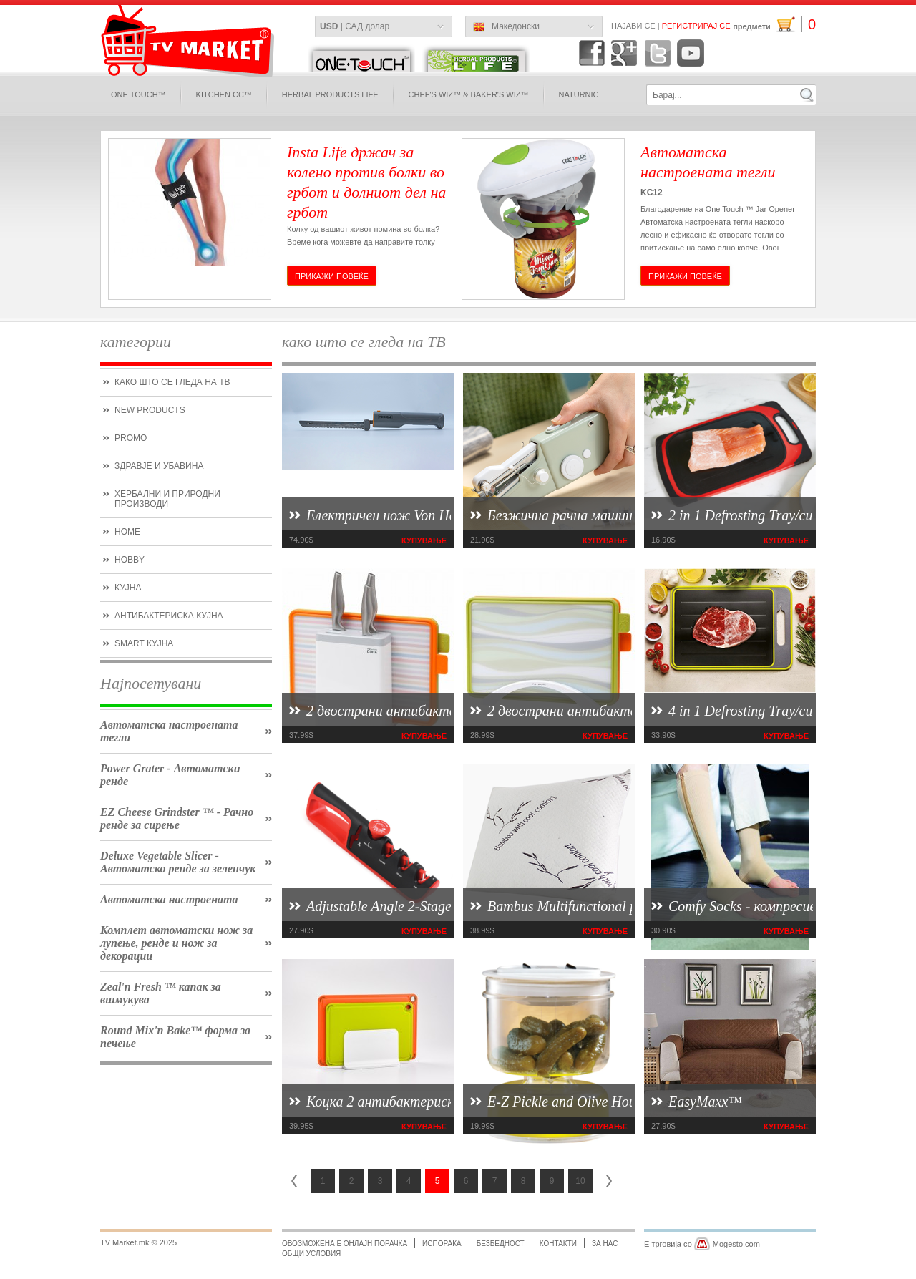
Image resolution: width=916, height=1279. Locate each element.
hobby (129, 560)
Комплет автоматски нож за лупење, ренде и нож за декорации (176, 943)
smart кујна (143, 643)
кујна (127, 588)
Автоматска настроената (169, 899)
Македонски (506, 27)
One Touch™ (138, 94)
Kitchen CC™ (224, 94)
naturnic (579, 94)
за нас (605, 1244)
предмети (774, 24)
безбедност (501, 1244)
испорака (442, 1244)
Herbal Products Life (330, 94)
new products (149, 410)
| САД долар (354, 26)
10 (580, 1181)
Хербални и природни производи (167, 499)
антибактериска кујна (168, 616)
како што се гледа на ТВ (172, 382)
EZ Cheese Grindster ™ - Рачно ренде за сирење (176, 818)
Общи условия (311, 1254)
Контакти (558, 1244)
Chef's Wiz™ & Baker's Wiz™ (469, 94)
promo (130, 438)
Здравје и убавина (158, 466)
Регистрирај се (696, 25)
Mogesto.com (736, 1244)
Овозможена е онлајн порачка (344, 1244)
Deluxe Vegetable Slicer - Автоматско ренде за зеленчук (177, 862)
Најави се (633, 25)
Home (127, 532)
